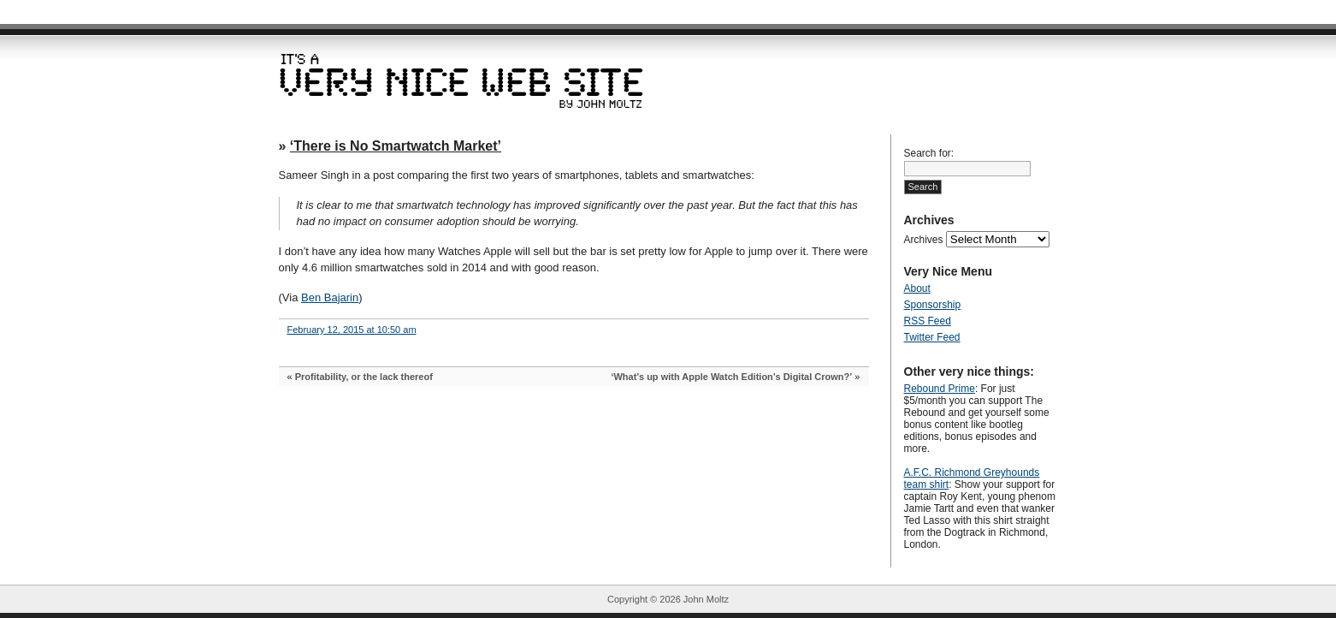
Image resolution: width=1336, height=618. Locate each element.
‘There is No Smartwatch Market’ (395, 146)
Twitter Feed (932, 337)
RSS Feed (927, 321)
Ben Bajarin (329, 297)
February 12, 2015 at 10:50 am (352, 329)
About (917, 288)
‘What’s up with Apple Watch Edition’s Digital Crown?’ (731, 376)
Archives (923, 240)
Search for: (929, 153)
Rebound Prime (939, 389)
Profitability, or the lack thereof (364, 376)
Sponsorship (932, 305)
